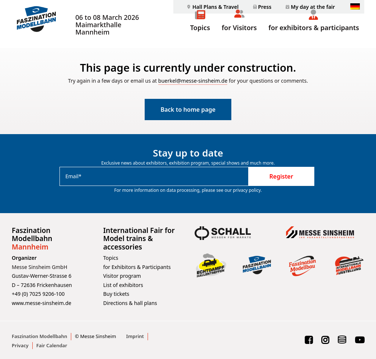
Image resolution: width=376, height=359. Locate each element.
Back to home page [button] (188, 110)
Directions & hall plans (130, 302)
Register (281, 176)
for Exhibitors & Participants (137, 266)
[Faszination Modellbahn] (35, 24)
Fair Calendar (51, 345)
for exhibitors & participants (313, 36)
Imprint (135, 336)
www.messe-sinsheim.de (41, 302)
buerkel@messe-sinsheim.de (193, 81)
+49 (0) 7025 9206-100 (38, 293)
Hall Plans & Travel (215, 6)
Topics (200, 36)
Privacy (20, 345)
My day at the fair (313, 6)
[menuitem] (212, 7)
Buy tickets (116, 293)
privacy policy (247, 190)
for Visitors (239, 36)
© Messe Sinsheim (95, 336)
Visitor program (122, 275)
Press (264, 6)
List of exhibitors (123, 284)
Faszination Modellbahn (39, 336)
